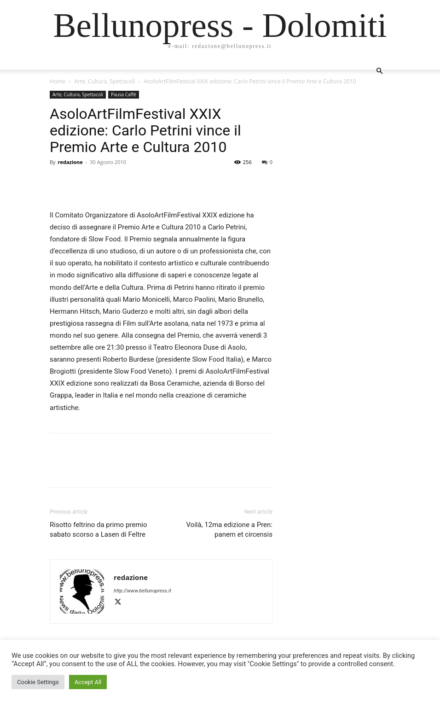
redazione (70, 161)
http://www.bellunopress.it (142, 591)
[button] (379, 71)
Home (57, 81)
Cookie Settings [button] (38, 682)
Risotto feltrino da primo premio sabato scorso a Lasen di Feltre (98, 530)
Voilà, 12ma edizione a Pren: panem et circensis (229, 530)
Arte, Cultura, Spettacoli (104, 81)
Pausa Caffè (123, 94)
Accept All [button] (88, 682)
